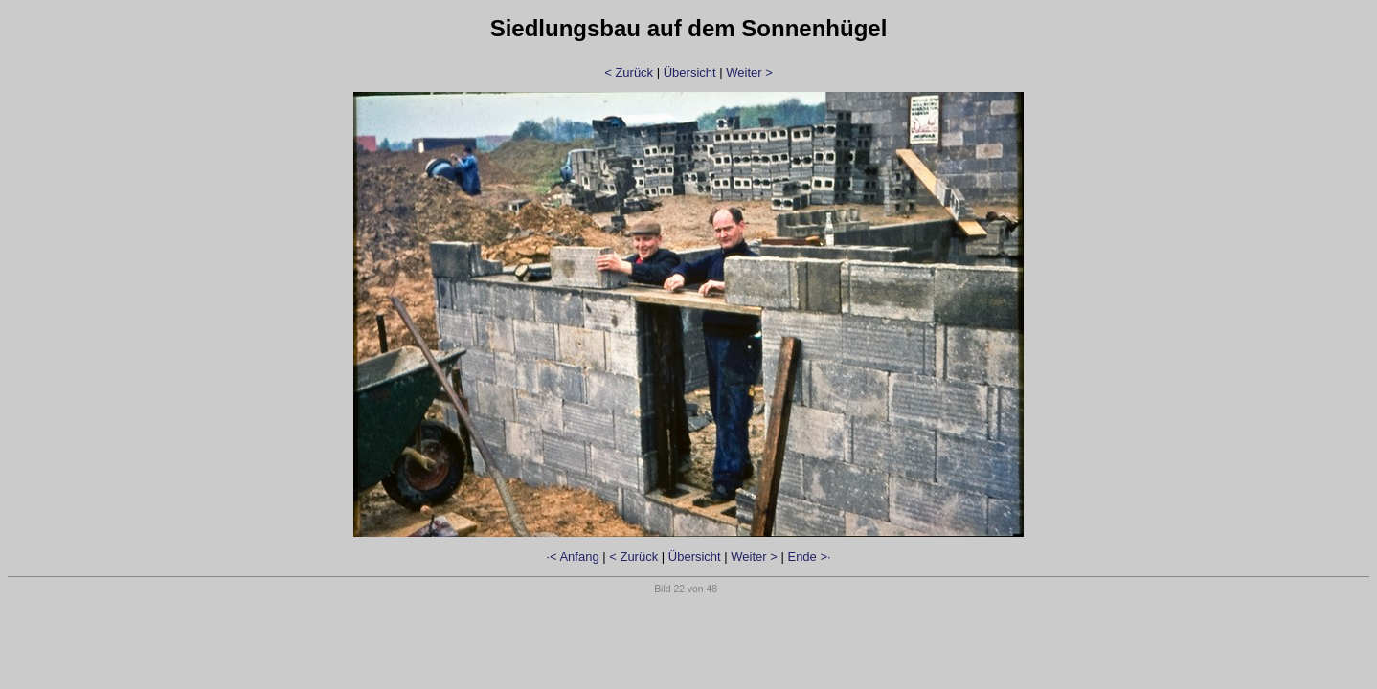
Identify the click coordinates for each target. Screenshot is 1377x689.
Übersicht (690, 72)
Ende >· (808, 556)
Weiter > (749, 72)
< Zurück (628, 72)
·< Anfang (572, 556)
